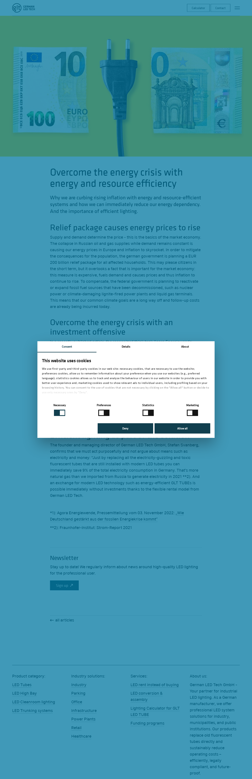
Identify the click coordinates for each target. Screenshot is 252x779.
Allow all (182, 428)
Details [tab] (126, 346)
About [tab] (185, 346)
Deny (125, 428)
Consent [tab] (67, 346)
